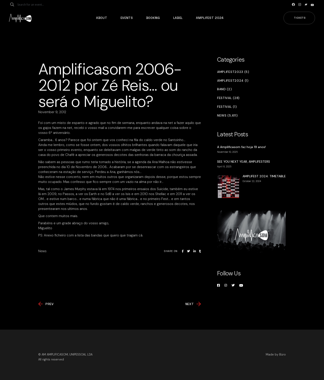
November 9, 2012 (52, 112)
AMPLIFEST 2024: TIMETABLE (264, 176)
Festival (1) (227, 107)
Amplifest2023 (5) (233, 72)
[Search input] (35, 4)
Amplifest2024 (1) (233, 81)
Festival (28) (228, 98)
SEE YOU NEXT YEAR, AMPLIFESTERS (243, 162)
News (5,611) (227, 115)
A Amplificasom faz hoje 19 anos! (241, 147)
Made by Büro (276, 354)
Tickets (300, 17)
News (42, 251)
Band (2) (224, 89)
